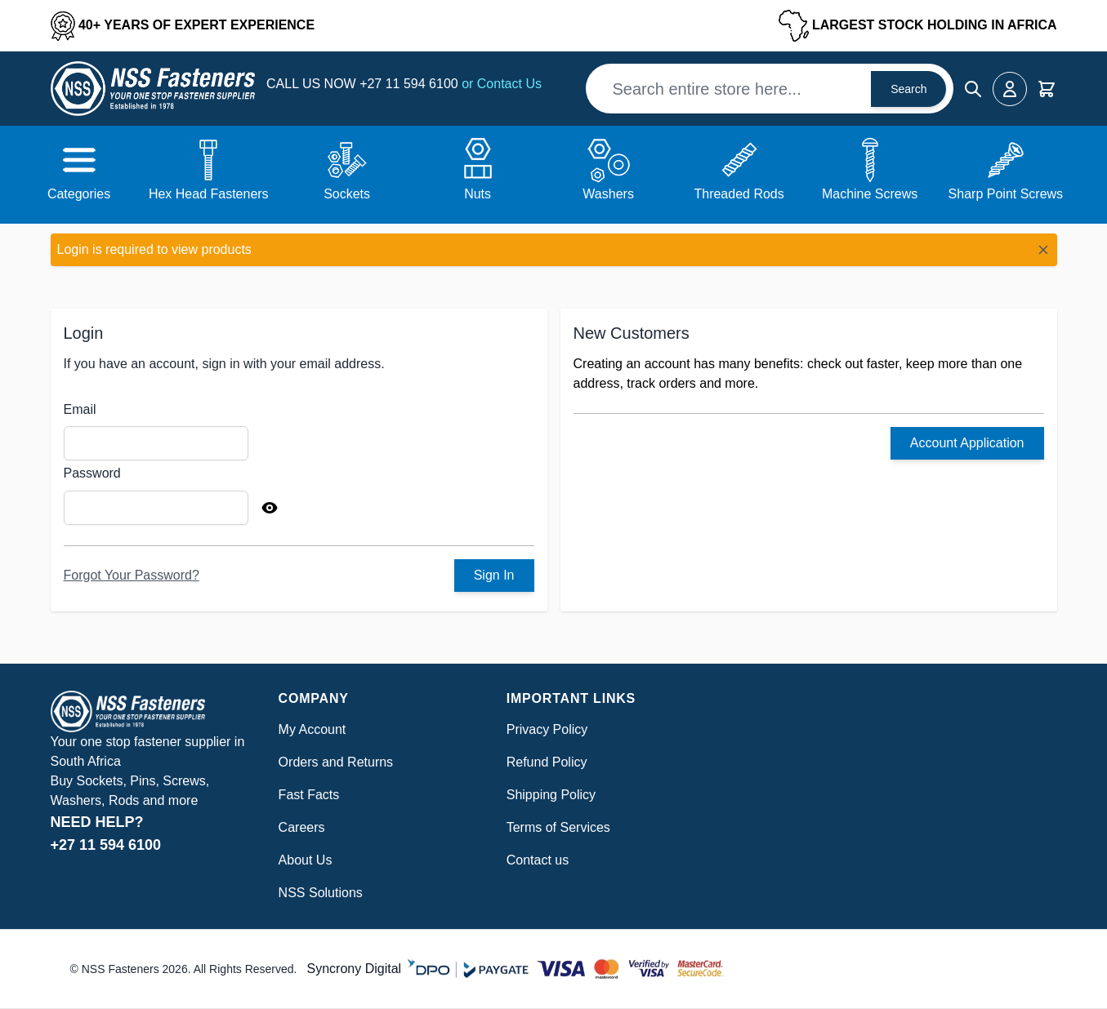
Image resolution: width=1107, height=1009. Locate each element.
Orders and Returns (336, 762)
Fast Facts (309, 795)
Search (908, 89)
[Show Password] (269, 508)
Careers (302, 827)
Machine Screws (869, 194)
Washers (608, 194)
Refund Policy (547, 762)
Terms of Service (555, 827)
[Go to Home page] (153, 88)
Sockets (347, 194)
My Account (312, 729)
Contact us (538, 860)
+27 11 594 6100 (410, 84)
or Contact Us (502, 84)
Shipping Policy (551, 795)
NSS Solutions (321, 893)
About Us (306, 860)
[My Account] (1010, 89)
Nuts (477, 194)
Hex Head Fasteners (209, 194)
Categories (78, 194)
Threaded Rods (738, 194)
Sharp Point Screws (1006, 194)
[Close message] (1043, 249)
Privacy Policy (547, 729)
